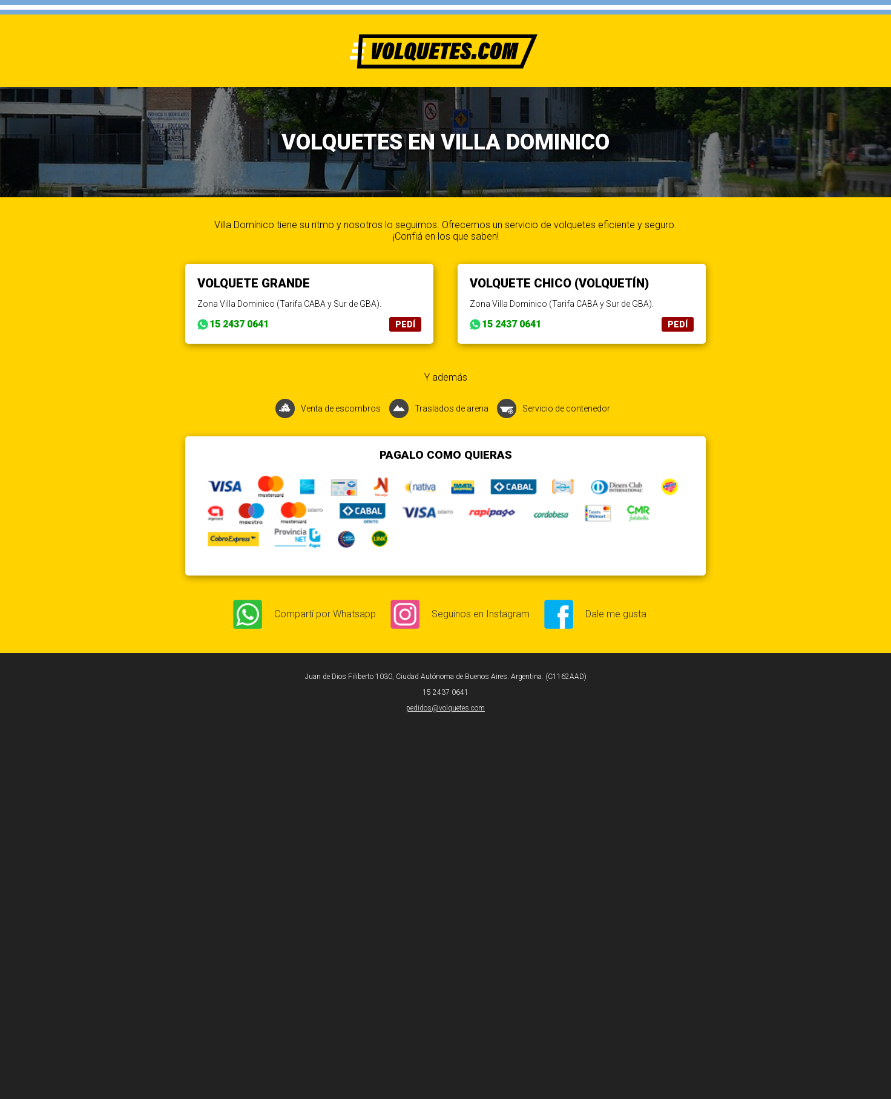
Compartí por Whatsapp (325, 614)
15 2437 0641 (239, 324)
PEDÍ (405, 324)
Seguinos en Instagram (481, 614)
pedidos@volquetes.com (445, 708)
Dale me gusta (615, 614)
